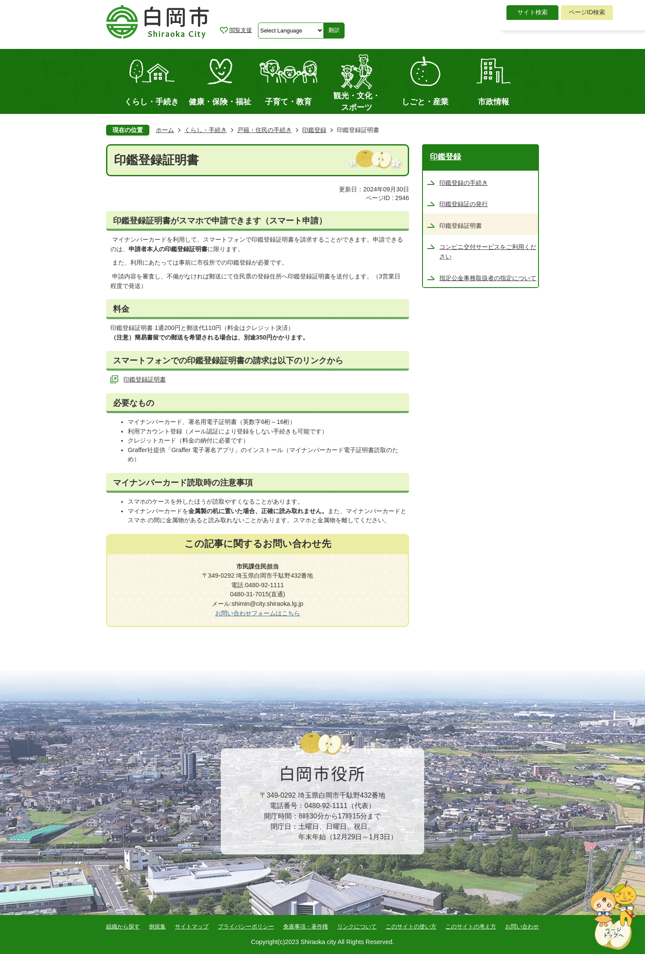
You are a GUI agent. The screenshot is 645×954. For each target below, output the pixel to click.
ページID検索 (587, 12)
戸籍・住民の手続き (264, 129)
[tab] (532, 12)
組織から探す (123, 926)
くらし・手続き (205, 129)
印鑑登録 (314, 129)
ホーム (165, 129)
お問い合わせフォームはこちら (257, 613)
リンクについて (357, 926)
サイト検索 (532, 12)
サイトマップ (192, 926)
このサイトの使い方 (411, 926)
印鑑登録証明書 (144, 379)
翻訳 (334, 30)
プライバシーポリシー (246, 926)
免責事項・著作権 (305, 926)
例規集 (157, 926)
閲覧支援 (240, 30)
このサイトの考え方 (470, 926)
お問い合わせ (522, 926)
